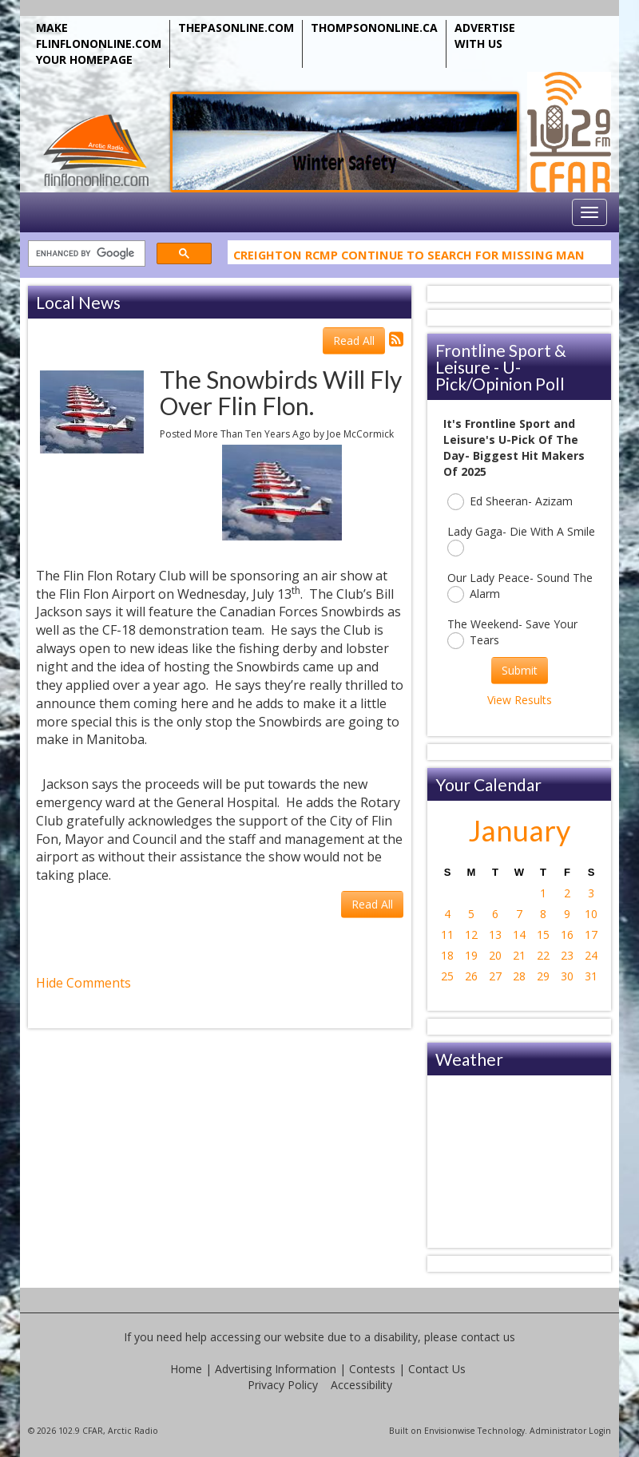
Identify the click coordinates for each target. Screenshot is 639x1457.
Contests (372, 1368)
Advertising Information (275, 1368)
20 (495, 955)
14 (519, 934)
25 (447, 976)
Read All (354, 340)
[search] (85, 254)
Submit (520, 670)
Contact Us (437, 1368)
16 (567, 934)
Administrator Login (570, 1430)
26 (471, 976)
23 (567, 955)
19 (471, 955)
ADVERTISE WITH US (484, 35)
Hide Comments (83, 983)
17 (591, 934)
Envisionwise (449, 1430)
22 (543, 955)
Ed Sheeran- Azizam (510, 501)
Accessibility (361, 1384)
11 (447, 934)
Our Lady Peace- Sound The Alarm (520, 586)
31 (591, 976)
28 (519, 976)
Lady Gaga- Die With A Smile (521, 540)
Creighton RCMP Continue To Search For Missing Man (409, 257)
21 (519, 955)
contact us (488, 1336)
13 (495, 934)
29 (543, 976)
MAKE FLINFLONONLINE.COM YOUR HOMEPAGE (98, 43)
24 (591, 955)
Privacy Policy (283, 1384)
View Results (519, 699)
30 (567, 976)
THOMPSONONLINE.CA (374, 27)
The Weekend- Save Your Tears (512, 632)
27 (495, 976)
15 (543, 934)
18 (447, 955)
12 (471, 934)
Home (186, 1368)
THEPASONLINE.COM (236, 27)
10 (591, 913)
